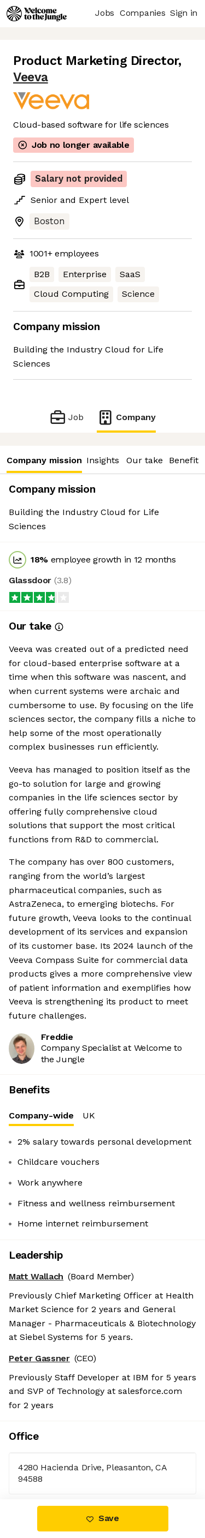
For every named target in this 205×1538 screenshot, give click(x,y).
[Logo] (37, 13)
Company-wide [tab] (41, 1118)
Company (126, 417)
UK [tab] (89, 1115)
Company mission (44, 460)
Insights (102, 460)
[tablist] (102, 1116)
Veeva (30, 77)
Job (66, 417)
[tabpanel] (102, 1183)
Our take (144, 460)
